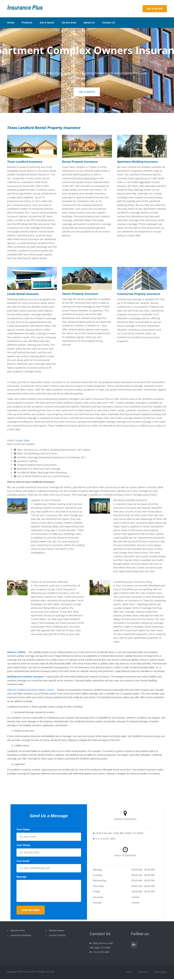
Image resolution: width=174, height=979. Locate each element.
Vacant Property (57, 935)
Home (10, 22)
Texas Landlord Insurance (24, 161)
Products (27, 22)
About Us (89, 22)
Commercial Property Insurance (138, 294)
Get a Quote (155, 8)
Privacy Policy (160, 972)
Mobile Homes (56, 930)
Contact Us (108, 22)
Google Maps (22, 440)
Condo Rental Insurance (23, 294)
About (129, 972)
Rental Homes (18, 930)
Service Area (69, 22)
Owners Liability (16, 652)
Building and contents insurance (25, 676)
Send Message (31, 910)
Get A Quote (47, 22)
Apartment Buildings (21, 935)
